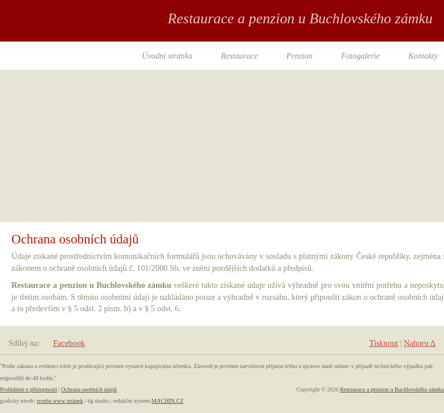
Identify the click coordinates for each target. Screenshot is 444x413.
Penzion (299, 55)
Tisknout (383, 343)
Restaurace (239, 55)
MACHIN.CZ (167, 401)
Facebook (69, 343)
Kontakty (423, 55)
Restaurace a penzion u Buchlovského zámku (392, 389)
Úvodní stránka (167, 55)
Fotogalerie (360, 55)
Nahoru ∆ (419, 343)
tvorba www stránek (59, 401)
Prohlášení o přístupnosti (28, 389)
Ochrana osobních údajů (89, 389)
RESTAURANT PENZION (62, 42)
